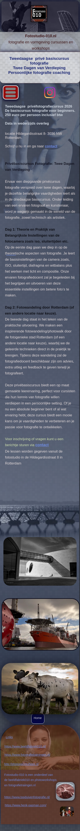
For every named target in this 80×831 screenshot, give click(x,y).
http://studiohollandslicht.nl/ (11, 254)
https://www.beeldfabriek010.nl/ (25, 746)
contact (51, 146)
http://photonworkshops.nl (21, 764)
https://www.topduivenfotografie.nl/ (27, 797)
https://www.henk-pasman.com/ (25, 805)
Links (9, 737)
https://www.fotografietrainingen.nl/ (27, 754)
